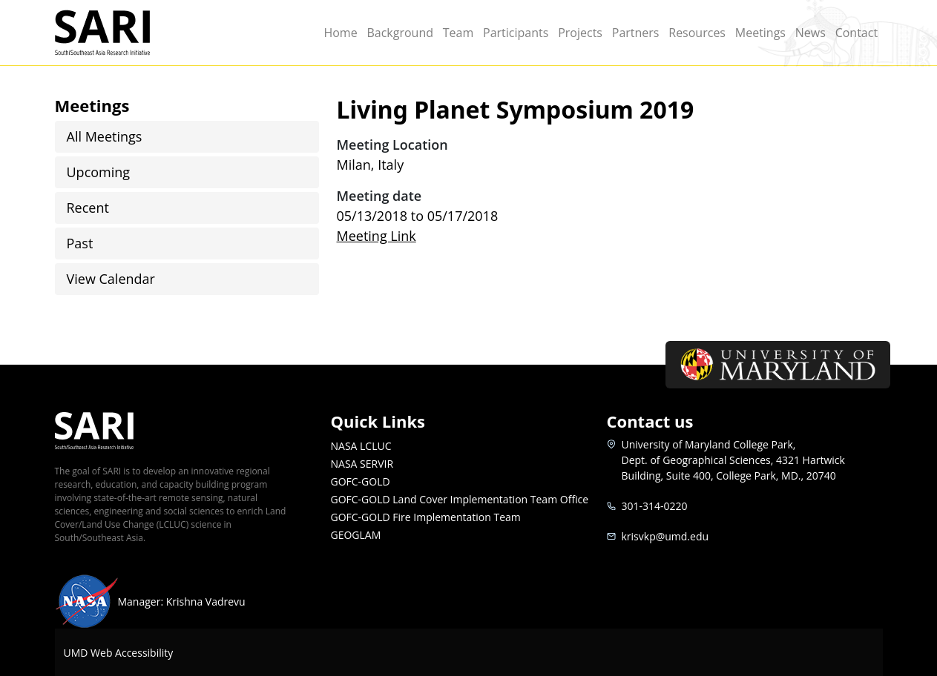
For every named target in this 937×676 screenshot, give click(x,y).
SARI (120, 33)
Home (340, 32)
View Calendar (111, 279)
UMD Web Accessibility (119, 653)
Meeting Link (376, 236)
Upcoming (99, 172)
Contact (856, 32)
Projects (580, 32)
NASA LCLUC (361, 446)
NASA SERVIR (362, 464)
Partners (636, 32)
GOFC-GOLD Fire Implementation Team (426, 517)
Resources (697, 32)
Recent (88, 207)
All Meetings (104, 136)
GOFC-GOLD (360, 481)
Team (458, 32)
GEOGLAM (356, 535)
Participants (515, 32)
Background (399, 32)
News (810, 32)
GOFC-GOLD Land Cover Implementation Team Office (460, 499)
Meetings (760, 32)
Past (80, 243)
